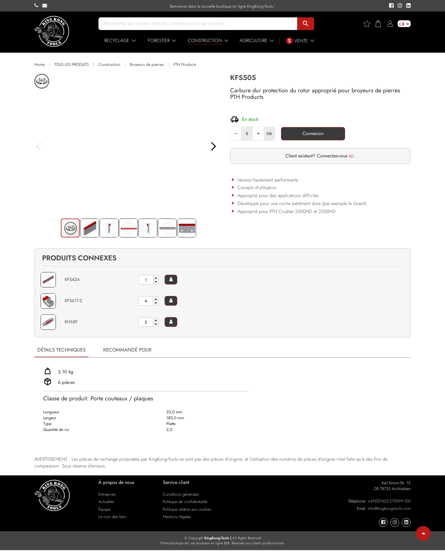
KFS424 (72, 279)
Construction (109, 64)
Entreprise (107, 495)
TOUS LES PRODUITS (71, 64)
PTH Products (184, 64)
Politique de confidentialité (185, 502)
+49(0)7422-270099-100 (389, 502)
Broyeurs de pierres (147, 64)
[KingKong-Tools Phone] (38, 6)
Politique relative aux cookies (187, 510)
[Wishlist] (369, 23)
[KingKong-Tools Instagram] (399, 6)
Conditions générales (181, 495)
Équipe (104, 510)
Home (39, 64)
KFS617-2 (74, 300)
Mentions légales (177, 517)
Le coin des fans (112, 517)
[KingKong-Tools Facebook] (390, 6)
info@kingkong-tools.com (389, 509)
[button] (220, 153)
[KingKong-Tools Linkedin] (407, 6)
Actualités (106, 502)
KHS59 (71, 321)
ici (351, 155)
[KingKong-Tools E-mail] (46, 6)
